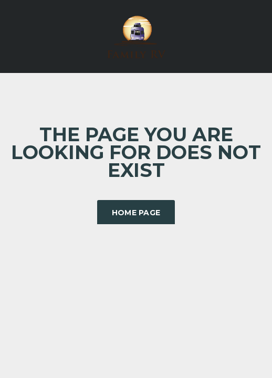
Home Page (136, 212)
